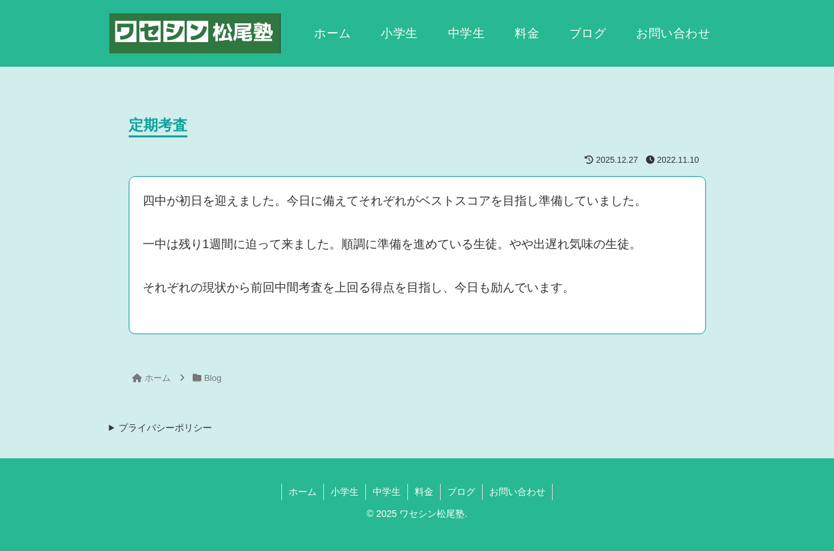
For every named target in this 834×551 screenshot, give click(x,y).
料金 (424, 491)
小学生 (345, 491)
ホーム (303, 491)
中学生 (387, 491)
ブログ (461, 491)
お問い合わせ (517, 491)
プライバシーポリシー (165, 427)
